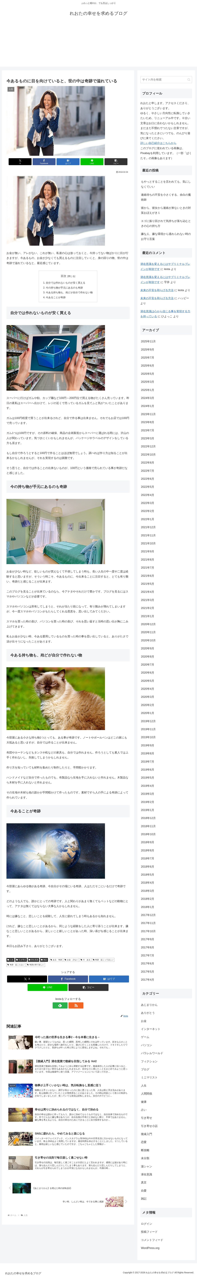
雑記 (44, 960)
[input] (166, 79)
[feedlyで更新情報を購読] (64, 1006)
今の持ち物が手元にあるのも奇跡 (64, 288)
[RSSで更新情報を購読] (71, 1006)
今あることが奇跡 (56, 298)
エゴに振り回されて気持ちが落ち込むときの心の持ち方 (166, 223)
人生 (10, 960)
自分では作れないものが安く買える (65, 283)
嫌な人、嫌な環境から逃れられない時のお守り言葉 (166, 236)
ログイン (146, 1223)
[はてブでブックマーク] (68, 161)
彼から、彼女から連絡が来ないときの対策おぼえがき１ (166, 210)
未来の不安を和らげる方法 (157, 290)
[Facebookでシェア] (47, 161)
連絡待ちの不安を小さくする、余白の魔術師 (166, 197)
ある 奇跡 (56, 960)
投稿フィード (149, 1231)
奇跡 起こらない (15, 965)
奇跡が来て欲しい (35, 965)
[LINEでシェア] (88, 161)
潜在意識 (33, 960)
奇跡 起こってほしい (103, 960)
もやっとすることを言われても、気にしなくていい (166, 184)
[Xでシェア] (26, 161)
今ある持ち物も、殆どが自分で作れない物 (69, 293)
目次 (63, 276)
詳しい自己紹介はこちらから (158, 143)
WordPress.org (150, 1248)
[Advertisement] (98, 45)
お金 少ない (71, 960)
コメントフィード (152, 1240)
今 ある (85, 960)
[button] (109, 161)
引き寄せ (21, 960)
